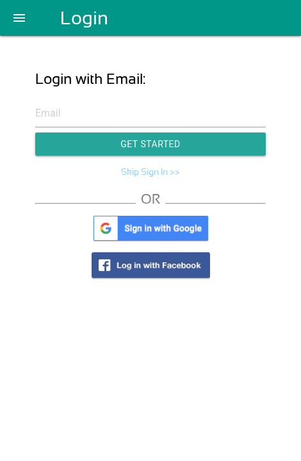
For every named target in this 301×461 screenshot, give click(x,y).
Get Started (150, 144)
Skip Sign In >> (150, 171)
